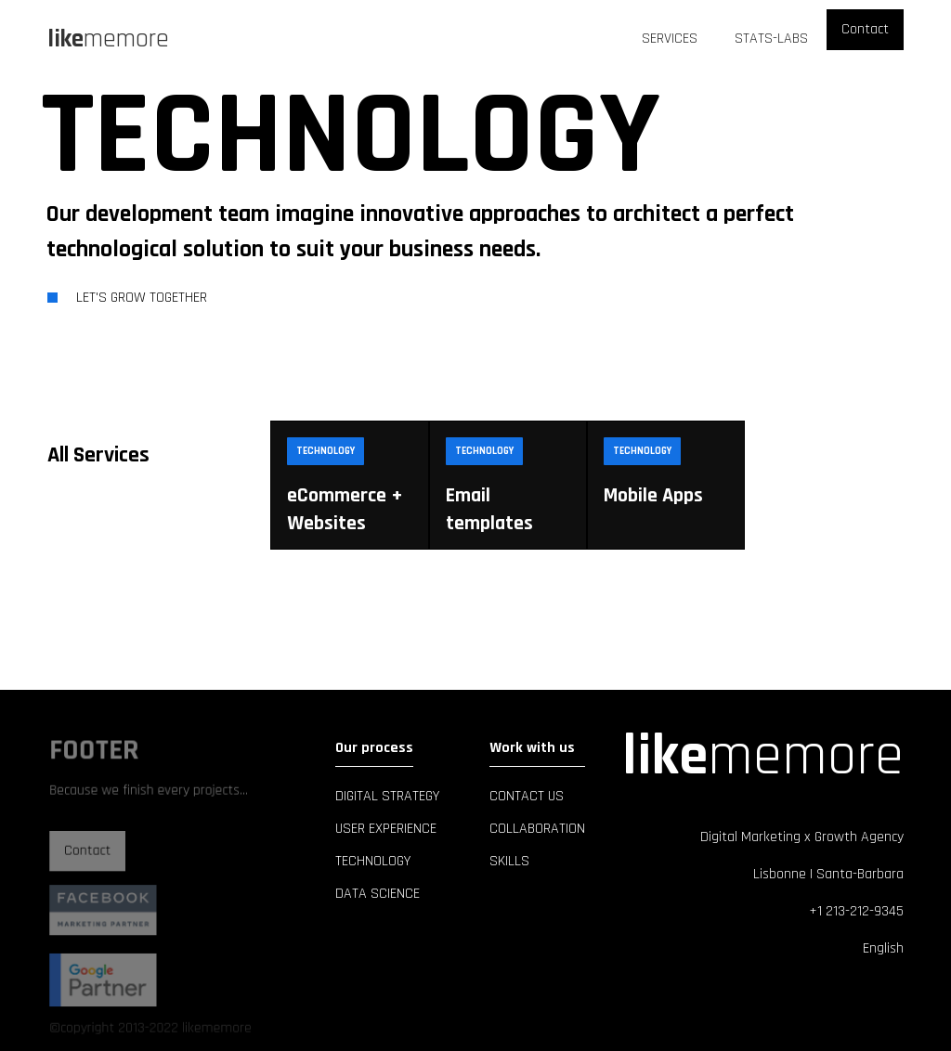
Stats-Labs (771, 38)
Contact (865, 29)
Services (669, 38)
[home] (108, 39)
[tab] (140, 455)
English (883, 948)
